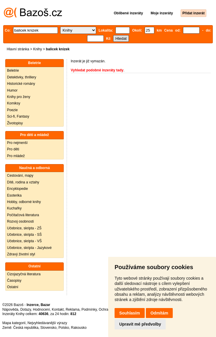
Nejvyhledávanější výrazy (47, 323)
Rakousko (79, 328)
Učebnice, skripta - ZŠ (24, 228)
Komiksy (13, 103)
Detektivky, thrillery (21, 77)
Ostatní (12, 287)
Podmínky (89, 309)
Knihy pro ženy (18, 97)
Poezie (12, 110)
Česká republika (25, 328)
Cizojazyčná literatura (24, 274)
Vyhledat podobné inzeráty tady (97, 70)
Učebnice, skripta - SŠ (24, 235)
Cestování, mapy (20, 175)
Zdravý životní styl (21, 254)
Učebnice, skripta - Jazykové (29, 248)
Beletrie (13, 70)
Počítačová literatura (23, 215)
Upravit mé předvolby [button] (140, 324)
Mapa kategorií (13, 323)
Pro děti (13, 149)
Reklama (73, 309)
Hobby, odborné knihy (24, 202)
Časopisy (14, 280)
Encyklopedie (17, 189)
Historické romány (21, 84)
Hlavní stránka (18, 49)
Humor (12, 90)
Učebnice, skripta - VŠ (24, 241)
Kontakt (58, 309)
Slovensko (48, 328)
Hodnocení (41, 309)
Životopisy (15, 123)
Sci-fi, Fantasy (18, 116)
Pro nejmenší (17, 143)
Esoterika (14, 195)
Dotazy (25, 309)
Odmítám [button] (159, 313)
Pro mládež (16, 156)
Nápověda (10, 309)
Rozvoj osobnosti (20, 221)
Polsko (63, 328)
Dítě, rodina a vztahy (23, 182)
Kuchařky (14, 208)
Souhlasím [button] (129, 313)
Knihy (37, 49)
